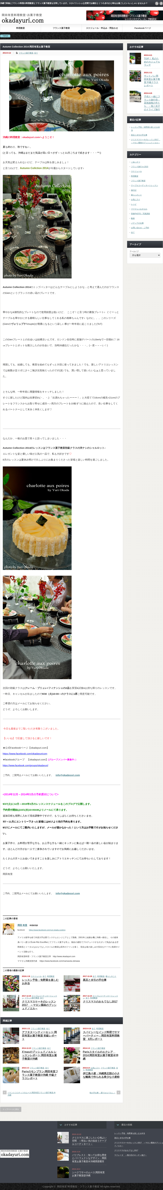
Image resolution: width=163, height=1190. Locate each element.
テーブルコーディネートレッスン (144, 185)
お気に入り (95, 1068)
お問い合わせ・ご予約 (140, 228)
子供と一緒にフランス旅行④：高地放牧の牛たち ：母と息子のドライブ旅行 (152, 103)
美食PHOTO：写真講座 (140, 214)
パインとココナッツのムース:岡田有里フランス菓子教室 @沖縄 (32, 1094)
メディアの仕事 (137, 223)
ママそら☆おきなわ (139, 209)
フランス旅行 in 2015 (139, 167)
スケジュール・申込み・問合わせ (102, 28)
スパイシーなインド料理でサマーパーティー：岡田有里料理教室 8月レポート (101, 1035)
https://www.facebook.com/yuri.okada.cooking (47, 930)
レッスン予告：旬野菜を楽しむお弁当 (129, 1133)
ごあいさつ (135, 162)
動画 (133, 218)
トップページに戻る (11, 1109)
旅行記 (133, 190)
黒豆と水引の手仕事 (94, 980)
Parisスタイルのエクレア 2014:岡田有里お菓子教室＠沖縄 (100, 1055)
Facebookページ (142, 28)
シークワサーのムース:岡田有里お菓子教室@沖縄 (88, 1174)
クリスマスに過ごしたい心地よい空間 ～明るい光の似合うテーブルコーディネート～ (89, 1140)
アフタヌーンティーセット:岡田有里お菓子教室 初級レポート (39, 1035)
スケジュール (36, 976)
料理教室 (20, 28)
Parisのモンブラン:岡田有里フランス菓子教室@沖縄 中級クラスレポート (40, 1075)
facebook (161, 3)
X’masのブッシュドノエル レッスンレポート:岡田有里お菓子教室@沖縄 (39, 1055)
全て (36, 53)
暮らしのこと (110, 976)
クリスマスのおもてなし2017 (100, 1001)
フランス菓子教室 (61, 28)
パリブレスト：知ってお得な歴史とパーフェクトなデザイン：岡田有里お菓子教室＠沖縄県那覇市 (89, 1158)
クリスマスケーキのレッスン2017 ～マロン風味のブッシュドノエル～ (39, 1005)
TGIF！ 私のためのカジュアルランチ (152, 61)
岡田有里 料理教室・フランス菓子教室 (78, 1186)
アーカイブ (134, 251)
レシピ (133, 204)
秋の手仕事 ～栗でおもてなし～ (102, 1093)
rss (157, 3)
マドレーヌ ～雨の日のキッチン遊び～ (130, 1155)
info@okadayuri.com (68, 775)
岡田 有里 (22, 925)
